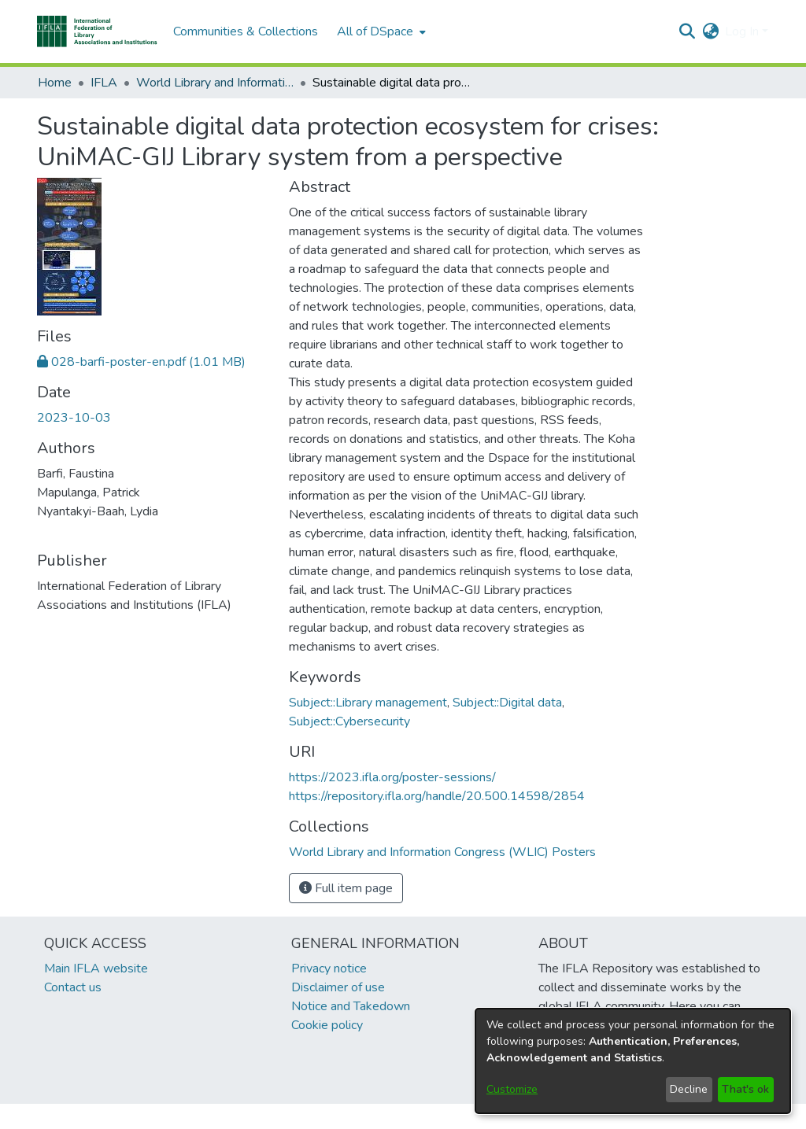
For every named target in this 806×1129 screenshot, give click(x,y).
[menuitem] (380, 31)
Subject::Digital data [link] (507, 702)
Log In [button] (743, 31)
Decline (689, 1089)
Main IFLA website (96, 968)
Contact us (73, 987)
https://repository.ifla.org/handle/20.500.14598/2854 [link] (437, 796)
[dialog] (632, 1061)
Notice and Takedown (350, 1006)
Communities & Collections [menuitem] (245, 31)
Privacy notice (329, 968)
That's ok (745, 1089)
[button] (97, 31)
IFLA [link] (104, 82)
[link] (141, 362)
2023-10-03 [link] (74, 417)
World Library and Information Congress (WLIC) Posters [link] (215, 82)
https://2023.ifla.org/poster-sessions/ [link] (392, 777)
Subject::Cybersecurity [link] (349, 721)
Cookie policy (327, 1025)
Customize (512, 1089)
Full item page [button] (346, 888)
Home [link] (55, 82)
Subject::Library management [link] (368, 702)
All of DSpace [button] (375, 31)
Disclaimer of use (338, 987)
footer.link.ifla (333, 1116)
